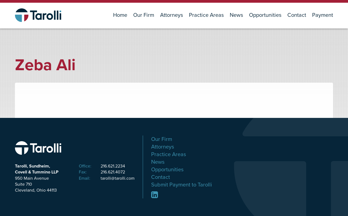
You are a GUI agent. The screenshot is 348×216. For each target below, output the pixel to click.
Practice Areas (206, 15)
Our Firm (143, 15)
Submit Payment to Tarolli (181, 185)
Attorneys (171, 15)
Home (120, 15)
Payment (322, 15)
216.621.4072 (102, 172)
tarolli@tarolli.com (107, 178)
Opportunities (265, 15)
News (236, 15)
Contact (296, 15)
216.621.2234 (102, 166)
